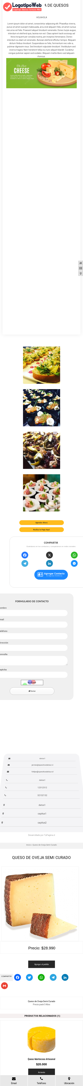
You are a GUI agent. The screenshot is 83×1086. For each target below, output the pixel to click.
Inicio (28, 845)
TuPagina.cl (49, 835)
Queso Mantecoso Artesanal (41, 1059)
